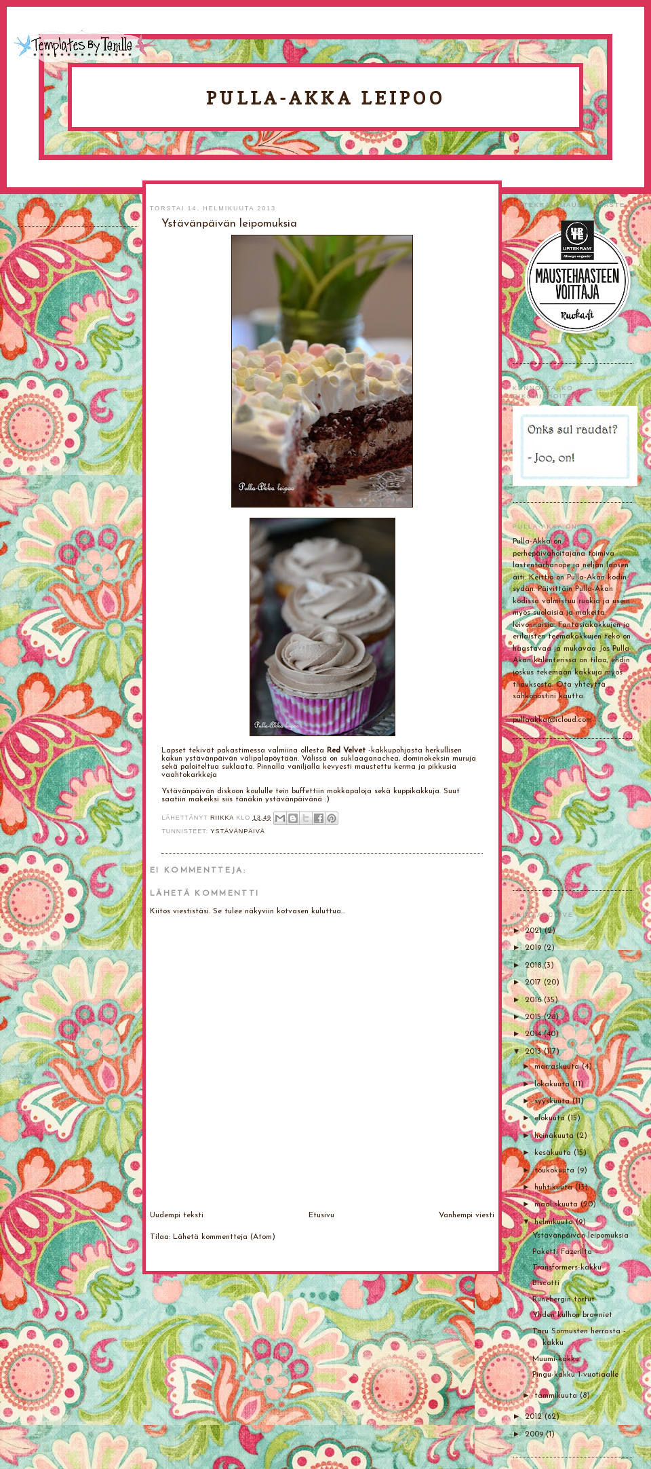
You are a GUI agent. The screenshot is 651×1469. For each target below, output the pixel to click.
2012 (535, 1417)
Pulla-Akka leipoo (325, 98)
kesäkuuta (554, 1153)
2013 (534, 1052)
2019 (534, 948)
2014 (534, 1034)
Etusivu (321, 1215)
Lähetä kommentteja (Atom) (224, 1237)
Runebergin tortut (563, 1299)
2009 (535, 1434)
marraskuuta (558, 1067)
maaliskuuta (557, 1204)
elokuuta (551, 1118)
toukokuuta (555, 1170)
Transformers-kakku (566, 1267)
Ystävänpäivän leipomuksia (580, 1236)
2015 (534, 1017)
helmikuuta (555, 1222)
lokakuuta (553, 1084)
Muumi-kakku (555, 1359)
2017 (534, 982)
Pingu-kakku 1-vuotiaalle (575, 1375)
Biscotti (545, 1283)
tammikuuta (557, 1396)
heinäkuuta (555, 1136)
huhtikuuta (554, 1187)
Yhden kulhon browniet (572, 1315)
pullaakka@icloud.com (552, 720)
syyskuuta (553, 1101)
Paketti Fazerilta (562, 1252)
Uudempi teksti (176, 1215)
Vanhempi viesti (466, 1215)
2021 (535, 931)
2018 (534, 965)
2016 (534, 1000)
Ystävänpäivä (237, 831)
